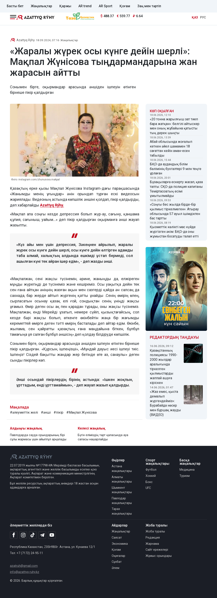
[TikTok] (33, 535)
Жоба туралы (155, 531)
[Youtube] (52, 535)
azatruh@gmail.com (24, 566)
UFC (148, 488)
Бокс (149, 482)
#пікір (58, 412)
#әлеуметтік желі (24, 412)
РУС (203, 17)
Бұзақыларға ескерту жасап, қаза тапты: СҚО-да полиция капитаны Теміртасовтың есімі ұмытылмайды (176, 189)
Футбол (151, 470)
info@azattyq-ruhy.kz (24, 572)
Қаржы (65, 6)
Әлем (115, 568)
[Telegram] (42, 535)
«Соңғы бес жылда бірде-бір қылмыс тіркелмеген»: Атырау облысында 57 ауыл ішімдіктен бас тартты (175, 211)
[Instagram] (23, 535)
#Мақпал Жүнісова (81, 412)
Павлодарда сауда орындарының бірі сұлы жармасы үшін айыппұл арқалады (38, 437)
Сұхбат (117, 562)
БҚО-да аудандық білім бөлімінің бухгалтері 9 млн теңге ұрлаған (175, 168)
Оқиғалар (118, 556)
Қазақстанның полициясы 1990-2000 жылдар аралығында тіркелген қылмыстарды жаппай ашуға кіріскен (163, 366)
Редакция (153, 537)
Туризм (184, 476)
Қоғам (125, 6)
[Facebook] (14, 535)
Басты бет (15, 6)
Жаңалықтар (41, 6)
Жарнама (152, 544)
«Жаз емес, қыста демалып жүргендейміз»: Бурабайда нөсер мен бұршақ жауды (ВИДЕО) (165, 403)
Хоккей (151, 476)
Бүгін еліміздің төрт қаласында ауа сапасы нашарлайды (103, 437)
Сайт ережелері (157, 550)
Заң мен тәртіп (149, 6)
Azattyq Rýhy (26, 40)
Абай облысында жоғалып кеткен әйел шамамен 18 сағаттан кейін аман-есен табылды (171, 148)
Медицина (187, 470)
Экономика (120, 544)
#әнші (46, 412)
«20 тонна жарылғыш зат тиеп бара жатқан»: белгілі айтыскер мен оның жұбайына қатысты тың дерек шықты (174, 126)
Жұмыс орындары (159, 556)
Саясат (117, 537)
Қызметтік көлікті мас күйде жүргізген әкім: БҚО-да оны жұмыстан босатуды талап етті (174, 231)
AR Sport (105, 6)
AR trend (85, 6)
